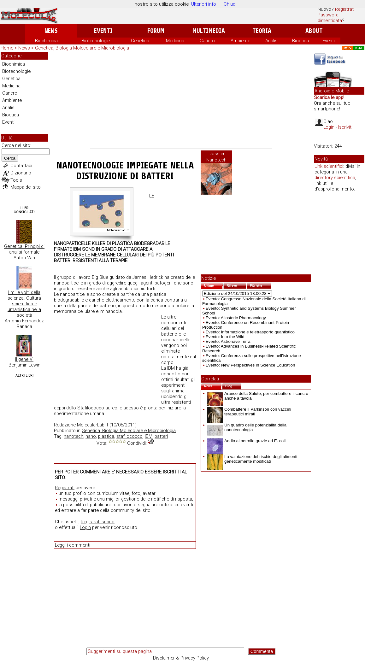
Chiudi (230, 4)
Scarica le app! (329, 97)
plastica (106, 436)
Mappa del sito (25, 187)
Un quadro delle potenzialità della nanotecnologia (246, 427)
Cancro (207, 41)
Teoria (261, 30)
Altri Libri (24, 375)
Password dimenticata (330, 17)
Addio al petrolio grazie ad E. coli (246, 440)
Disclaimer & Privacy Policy (181, 658)
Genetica (140, 41)
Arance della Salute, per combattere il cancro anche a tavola (257, 396)
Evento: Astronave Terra (228, 341)
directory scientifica (335, 177)
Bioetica (300, 41)
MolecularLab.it (92, 425)
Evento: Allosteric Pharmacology (236, 317)
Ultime (213, 285)
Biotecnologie (95, 41)
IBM (148, 436)
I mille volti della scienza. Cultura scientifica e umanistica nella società (24, 304)
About (314, 30)
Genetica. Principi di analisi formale (24, 249)
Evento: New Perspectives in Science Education (250, 365)
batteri (161, 436)
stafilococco (129, 436)
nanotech (73, 436)
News (50, 30)
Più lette (260, 285)
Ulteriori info (203, 4)
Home (7, 48)
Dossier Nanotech (216, 157)
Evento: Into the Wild (225, 336)
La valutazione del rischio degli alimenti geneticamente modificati (252, 459)
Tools (16, 180)
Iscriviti (345, 127)
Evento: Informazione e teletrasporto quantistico (250, 332)
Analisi (272, 41)
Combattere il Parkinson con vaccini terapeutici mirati (249, 411)
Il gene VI (24, 359)
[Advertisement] (181, 99)
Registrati (345, 9)
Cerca (9, 158)
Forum (155, 30)
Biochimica (46, 41)
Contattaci (21, 165)
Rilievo (236, 285)
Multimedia (208, 30)
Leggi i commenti (72, 545)
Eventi (103, 30)
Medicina (175, 41)
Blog (233, 385)
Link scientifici (329, 166)
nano (90, 436)
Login (85, 527)
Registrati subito (98, 522)
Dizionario (20, 173)
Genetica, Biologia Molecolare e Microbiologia (82, 48)
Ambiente (240, 41)
